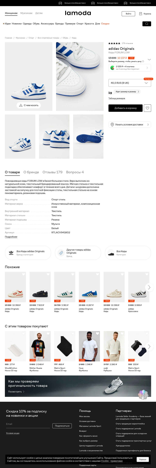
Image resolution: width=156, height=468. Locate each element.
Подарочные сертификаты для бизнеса (133, 450)
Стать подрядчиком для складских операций (131, 434)
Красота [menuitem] (89, 23)
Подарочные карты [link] (87, 465)
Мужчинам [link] (20, 38)
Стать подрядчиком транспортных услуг (134, 441)
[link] (72, 3)
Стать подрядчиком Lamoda (128, 428)
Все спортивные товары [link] (48, 38)
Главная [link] (8, 38)
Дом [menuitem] (97, 23)
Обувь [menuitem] (36, 23)
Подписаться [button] (62, 425)
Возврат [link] (83, 431)
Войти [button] (128, 13)
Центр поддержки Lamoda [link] (91, 445)
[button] (146, 23)
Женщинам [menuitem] (11, 13)
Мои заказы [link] (84, 416)
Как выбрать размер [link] (88, 441)
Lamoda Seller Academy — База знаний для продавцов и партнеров (133, 417)
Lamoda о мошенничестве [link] (91, 450)
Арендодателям (123, 445)
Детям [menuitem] (39, 13)
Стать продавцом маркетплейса (130, 423)
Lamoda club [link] (84, 460)
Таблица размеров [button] (116, 98)
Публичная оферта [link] (124, 463)
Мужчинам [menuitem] (26, 13)
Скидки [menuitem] (105, 23)
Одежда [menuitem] (27, 23)
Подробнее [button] (11, 236)
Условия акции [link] (12, 433)
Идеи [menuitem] (8, 23)
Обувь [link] (65, 38)
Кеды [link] (74, 38)
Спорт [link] (31, 38)
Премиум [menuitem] (70, 23)
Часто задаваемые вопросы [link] (91, 455)
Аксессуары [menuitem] (47, 23)
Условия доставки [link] (87, 421)
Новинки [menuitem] (17, 23)
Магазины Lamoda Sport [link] (90, 426)
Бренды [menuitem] (59, 23)
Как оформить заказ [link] (88, 436)
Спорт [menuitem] (79, 23)
